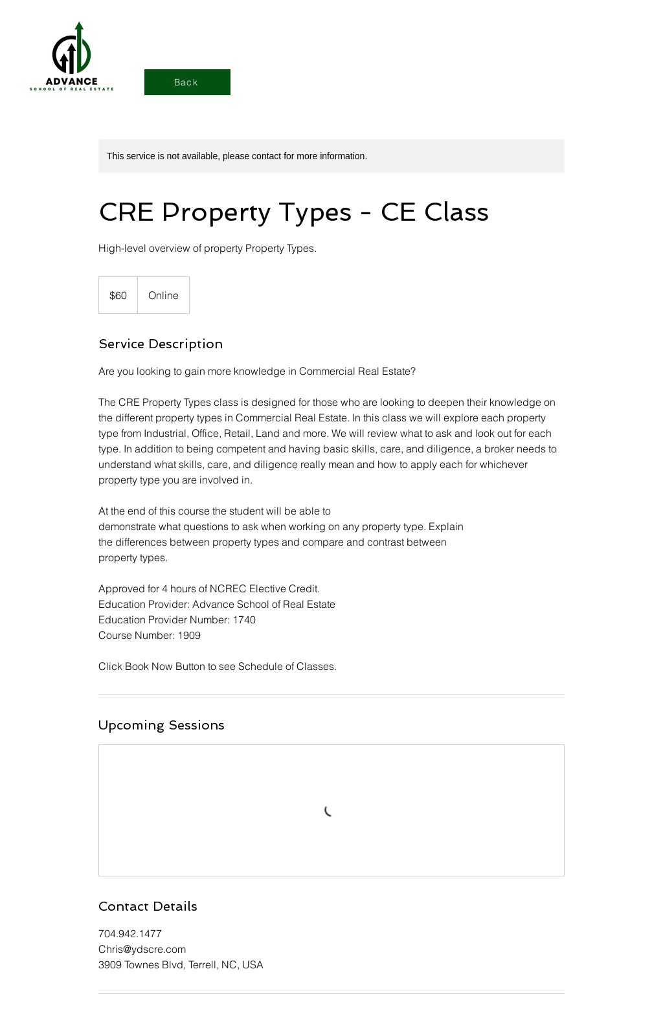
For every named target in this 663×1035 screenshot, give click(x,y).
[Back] (187, 82)
